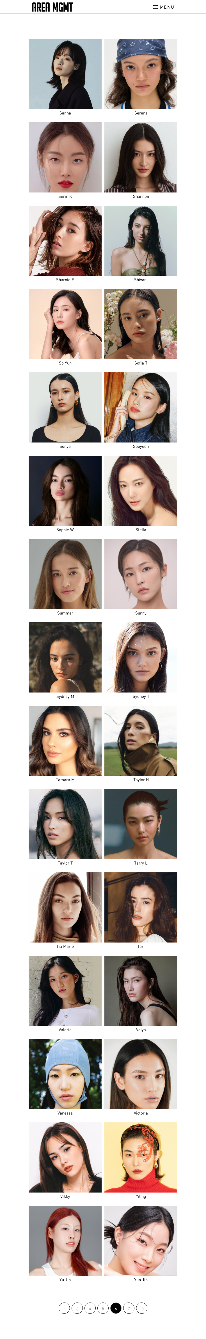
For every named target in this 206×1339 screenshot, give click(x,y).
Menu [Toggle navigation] (164, 7)
